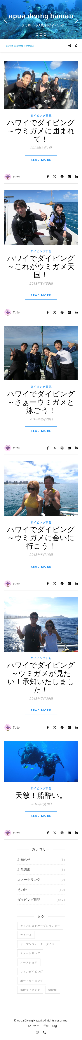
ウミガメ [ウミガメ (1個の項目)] (26, 935)
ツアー (37, 1026)
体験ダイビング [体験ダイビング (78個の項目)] (30, 989)
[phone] (44, 1032)
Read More (41, 160)
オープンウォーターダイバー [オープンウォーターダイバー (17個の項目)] (38, 944)
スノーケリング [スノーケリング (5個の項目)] (30, 953)
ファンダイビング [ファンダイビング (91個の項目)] (31, 971)
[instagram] (37, 1032)
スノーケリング (28, 879)
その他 (22, 889)
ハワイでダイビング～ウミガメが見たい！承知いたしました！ (41, 677)
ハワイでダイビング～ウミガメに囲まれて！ (41, 130)
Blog (54, 1026)
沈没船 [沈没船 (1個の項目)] (52, 989)
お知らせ (23, 859)
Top (28, 1026)
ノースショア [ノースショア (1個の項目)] (28, 962)
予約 (46, 1026)
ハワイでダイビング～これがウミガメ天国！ (41, 266)
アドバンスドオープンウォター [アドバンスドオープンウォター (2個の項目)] (40, 925)
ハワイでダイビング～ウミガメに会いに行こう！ (41, 537)
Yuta (16, 177)
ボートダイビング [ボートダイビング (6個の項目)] (31, 980)
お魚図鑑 (23, 869)
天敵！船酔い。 (41, 795)
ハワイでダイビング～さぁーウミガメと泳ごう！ (41, 402)
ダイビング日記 (41, 115)
